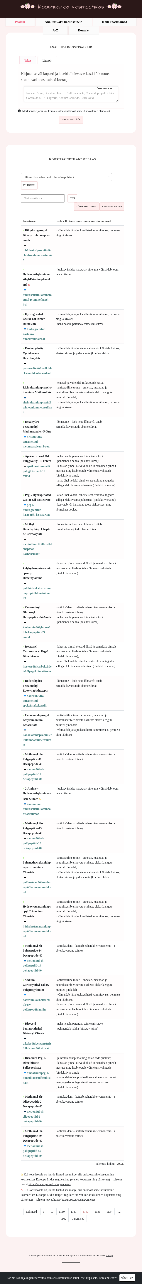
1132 (85, 1211)
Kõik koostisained (114, 22)
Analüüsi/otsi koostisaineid (63, 22)
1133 (97, 1211)
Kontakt (83, 30)
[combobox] (66, 177)
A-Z (55, 30)
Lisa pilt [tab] (47, 60)
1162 (63, 1218)
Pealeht (20, 22)
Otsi (72, 198)
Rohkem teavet (107, 1277)
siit (108, 111)
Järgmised (78, 1218)
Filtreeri (29, 185)
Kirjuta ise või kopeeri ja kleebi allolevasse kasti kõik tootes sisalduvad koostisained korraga (65, 77)
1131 (74, 1211)
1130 (62, 1211)
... (51, 1211)
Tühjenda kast (104, 88)
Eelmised (31, 1211)
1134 (109, 1211)
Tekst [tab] (27, 60)
